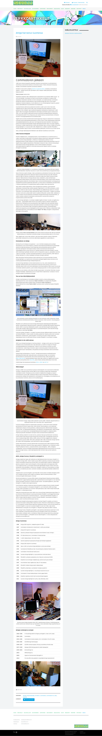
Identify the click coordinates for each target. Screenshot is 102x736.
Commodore (43, 695)
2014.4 (37, 362)
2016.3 (41, 362)
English (84, 8)
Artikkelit (37, 695)
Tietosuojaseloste (69, 734)
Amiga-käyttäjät (30, 695)
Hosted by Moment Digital (71, 731)
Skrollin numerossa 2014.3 (38, 88)
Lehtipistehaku (43, 8)
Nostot (62, 8)
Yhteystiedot (78, 8)
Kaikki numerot (50, 8)
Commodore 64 (50, 695)
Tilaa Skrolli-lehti (27, 8)
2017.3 (45, 362)
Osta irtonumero (35, 8)
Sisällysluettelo (57, 8)
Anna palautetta (29, 699)
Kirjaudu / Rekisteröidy (78, 2)
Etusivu (15, 8)
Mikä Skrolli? (20, 8)
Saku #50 (32, 360)
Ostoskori (67, 2)
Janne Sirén (19, 689)
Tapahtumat (73, 8)
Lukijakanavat (74, 4)
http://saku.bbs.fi (20, 358)
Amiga (24, 695)
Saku (55, 695)
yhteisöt (25, 697)
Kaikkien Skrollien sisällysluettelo (73, 33)
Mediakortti (67, 8)
